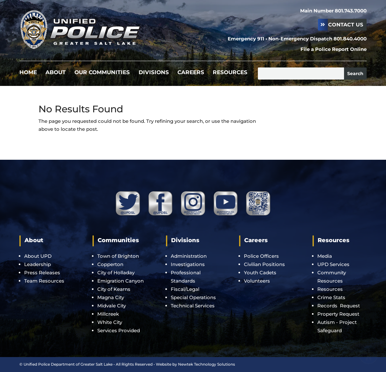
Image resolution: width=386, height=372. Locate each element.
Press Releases (42, 273)
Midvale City (111, 306)
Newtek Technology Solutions (206, 364)
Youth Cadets (260, 273)
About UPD (38, 256)
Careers (190, 72)
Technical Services (193, 306)
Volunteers (257, 281)
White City (109, 322)
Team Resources (44, 281)
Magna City (110, 297)
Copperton (110, 264)
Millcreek (108, 314)
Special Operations (193, 297)
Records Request (338, 306)
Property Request (338, 314)
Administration (189, 256)
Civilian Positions (264, 264)
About (55, 72)
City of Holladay (115, 273)
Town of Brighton (118, 256)
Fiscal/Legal (185, 289)
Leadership (37, 264)
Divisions (154, 72)
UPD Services (333, 264)
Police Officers (261, 256)
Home (28, 72)
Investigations (188, 264)
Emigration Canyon (121, 281)
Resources (230, 72)
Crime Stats (331, 297)
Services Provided (118, 330)
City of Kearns (113, 289)
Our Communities (102, 72)
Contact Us (345, 25)
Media (324, 256)
